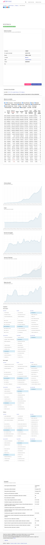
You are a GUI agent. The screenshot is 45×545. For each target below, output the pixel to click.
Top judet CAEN (18, 335)
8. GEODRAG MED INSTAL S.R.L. (35, 326)
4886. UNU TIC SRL (6, 332)
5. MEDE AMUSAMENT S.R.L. (34, 372)
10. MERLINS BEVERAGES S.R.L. (8, 456)
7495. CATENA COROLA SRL (7, 372)
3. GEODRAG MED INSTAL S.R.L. (35, 420)
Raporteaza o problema (36, 84)
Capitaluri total (21, 104)
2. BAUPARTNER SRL (19, 418)
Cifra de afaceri (9, 102)
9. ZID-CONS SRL (19, 456)
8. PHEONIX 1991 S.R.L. (20, 454)
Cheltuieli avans (14, 104)
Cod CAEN (29, 107)
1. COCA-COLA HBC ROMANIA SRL (8, 337)
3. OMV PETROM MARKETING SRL (8, 316)
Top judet (18, 310)
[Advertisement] (11, 15)
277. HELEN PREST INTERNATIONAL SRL (22, 384)
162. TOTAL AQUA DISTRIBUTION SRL (21, 330)
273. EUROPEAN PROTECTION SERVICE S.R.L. (22, 376)
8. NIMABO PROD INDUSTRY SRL (21, 351)
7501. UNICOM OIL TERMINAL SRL (8, 384)
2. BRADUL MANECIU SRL (34, 314)
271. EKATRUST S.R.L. (20, 372)
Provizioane (34, 106)
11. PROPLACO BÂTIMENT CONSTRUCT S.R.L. (36, 384)
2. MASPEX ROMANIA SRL (7, 391)
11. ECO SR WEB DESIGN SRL (20, 460)
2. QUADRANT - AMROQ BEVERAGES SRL (9, 339)
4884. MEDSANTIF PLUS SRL (7, 328)
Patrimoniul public (7, 107)
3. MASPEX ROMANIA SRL (7, 341)
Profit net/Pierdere (26, 102)
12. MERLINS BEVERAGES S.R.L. (8, 347)
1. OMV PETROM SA (6, 312)
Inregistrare (38, 2)
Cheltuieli (36, 102)
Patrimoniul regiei (15, 107)
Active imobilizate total (35, 104)
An (5, 102)
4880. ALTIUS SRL (6, 320)
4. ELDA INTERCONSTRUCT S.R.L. (35, 370)
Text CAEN (34, 107)
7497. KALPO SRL (6, 376)
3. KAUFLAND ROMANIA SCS (7, 368)
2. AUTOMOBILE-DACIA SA (7, 314)
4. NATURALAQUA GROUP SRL (21, 395)
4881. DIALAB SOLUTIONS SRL (7, 322)
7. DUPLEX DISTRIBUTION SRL (34, 324)
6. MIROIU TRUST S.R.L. (34, 374)
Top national (4, 310)
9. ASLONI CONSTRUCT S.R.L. (34, 380)
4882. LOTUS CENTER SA (7, 324)
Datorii (29, 106)
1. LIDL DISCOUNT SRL (20, 312)
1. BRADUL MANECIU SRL (34, 364)
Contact (14, 538)
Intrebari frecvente (24, 543)
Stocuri (15, 106)
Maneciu (26, 57)
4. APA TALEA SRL (19, 343)
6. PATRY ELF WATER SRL (20, 347)
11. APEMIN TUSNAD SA (7, 345)
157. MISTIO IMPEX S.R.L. (20, 320)
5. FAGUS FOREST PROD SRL (34, 320)
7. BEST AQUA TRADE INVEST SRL (21, 349)
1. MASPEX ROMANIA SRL (20, 337)
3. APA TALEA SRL (19, 393)
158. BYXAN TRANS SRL (20, 322)
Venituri (32, 102)
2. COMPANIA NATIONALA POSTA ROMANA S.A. (9, 366)
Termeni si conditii (13, 543)
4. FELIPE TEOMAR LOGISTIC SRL (35, 318)
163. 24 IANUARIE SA (20, 332)
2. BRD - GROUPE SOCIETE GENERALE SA (9, 418)
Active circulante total (8, 106)
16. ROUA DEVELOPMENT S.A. (7, 355)
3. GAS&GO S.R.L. (33, 316)
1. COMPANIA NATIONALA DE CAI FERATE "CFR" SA (9, 364)
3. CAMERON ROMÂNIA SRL (20, 316)
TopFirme (6, 540)
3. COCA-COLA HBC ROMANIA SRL (8, 393)
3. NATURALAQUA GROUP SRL (21, 341)
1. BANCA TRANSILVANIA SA (7, 416)
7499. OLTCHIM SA (6, 380)
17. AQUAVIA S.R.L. (6, 357)
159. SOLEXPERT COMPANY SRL (21, 324)
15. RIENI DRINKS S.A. (6, 353)
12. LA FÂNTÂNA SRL (6, 460)
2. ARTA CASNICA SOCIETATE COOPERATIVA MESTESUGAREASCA (22, 366)
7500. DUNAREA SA (6, 382)
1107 (9, 92)
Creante (19, 106)
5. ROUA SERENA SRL (20, 345)
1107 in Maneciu (22, 92)
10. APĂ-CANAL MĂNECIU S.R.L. (35, 382)
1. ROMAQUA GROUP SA (7, 389)
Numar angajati (23, 107)
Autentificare (31, 2)
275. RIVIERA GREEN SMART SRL (21, 380)
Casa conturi (24, 106)
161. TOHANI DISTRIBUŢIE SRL (21, 328)
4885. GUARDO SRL (6, 330)
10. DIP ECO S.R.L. (19, 355)
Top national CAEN (5, 335)
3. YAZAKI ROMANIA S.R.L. (20, 368)
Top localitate (31, 310)
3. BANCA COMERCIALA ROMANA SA (8, 420)
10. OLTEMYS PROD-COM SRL (20, 458)
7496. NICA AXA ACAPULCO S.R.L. (8, 374)
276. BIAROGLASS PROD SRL (20, 382)
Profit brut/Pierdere (17, 102)
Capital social (27, 104)
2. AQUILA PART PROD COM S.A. (21, 314)
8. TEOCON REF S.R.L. (33, 378)
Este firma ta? (27, 84)
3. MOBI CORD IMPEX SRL (34, 368)
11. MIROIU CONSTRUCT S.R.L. (34, 332)
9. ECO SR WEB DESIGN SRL (20, 353)
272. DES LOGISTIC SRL (20, 374)
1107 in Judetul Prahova (14, 92)
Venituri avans (7, 104)
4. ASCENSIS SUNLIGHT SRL (34, 422)
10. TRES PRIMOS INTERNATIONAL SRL (35, 330)
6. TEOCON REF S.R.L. (33, 322)
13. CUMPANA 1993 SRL (7, 349)
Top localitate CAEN (32, 335)
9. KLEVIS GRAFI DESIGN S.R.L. (34, 328)
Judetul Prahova (28, 59)
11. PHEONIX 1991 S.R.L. (20, 357)
